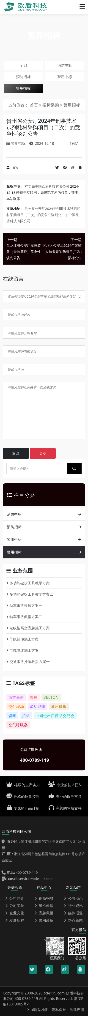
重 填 (15, 453)
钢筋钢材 (44, 898)
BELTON (51, 697)
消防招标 (23, 76)
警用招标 (23, 88)
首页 (34, 105)
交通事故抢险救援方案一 (28, 661)
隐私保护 (59, 1009)
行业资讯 (73, 905)
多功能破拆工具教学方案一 (29, 583)
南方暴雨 (16, 697)
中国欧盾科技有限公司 (52, 186)
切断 (12, 715)
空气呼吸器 (18, 724)
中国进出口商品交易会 (55, 715)
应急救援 (44, 912)
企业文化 (14, 912)
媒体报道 (73, 912)
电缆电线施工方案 (22, 650)
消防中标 (64, 65)
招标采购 (51, 105)
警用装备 (44, 920)
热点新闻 (73, 920)
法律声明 (76, 1009)
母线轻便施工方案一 (24, 639)
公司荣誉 (14, 905)
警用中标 (64, 76)
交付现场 (16, 706)
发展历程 (14, 920)
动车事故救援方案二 (24, 616)
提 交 (43, 453)
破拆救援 (44, 905)
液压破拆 (59, 706)
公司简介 (14, 898)
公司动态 (73, 898)
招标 (26, 715)
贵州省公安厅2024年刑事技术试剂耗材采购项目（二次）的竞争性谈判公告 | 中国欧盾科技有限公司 (43, 214)
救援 (34, 697)
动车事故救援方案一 (24, 605)
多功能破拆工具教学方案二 (29, 594)
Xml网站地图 (38, 1009)
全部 (23, 65)
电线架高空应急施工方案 (28, 627)
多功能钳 (37, 706)
